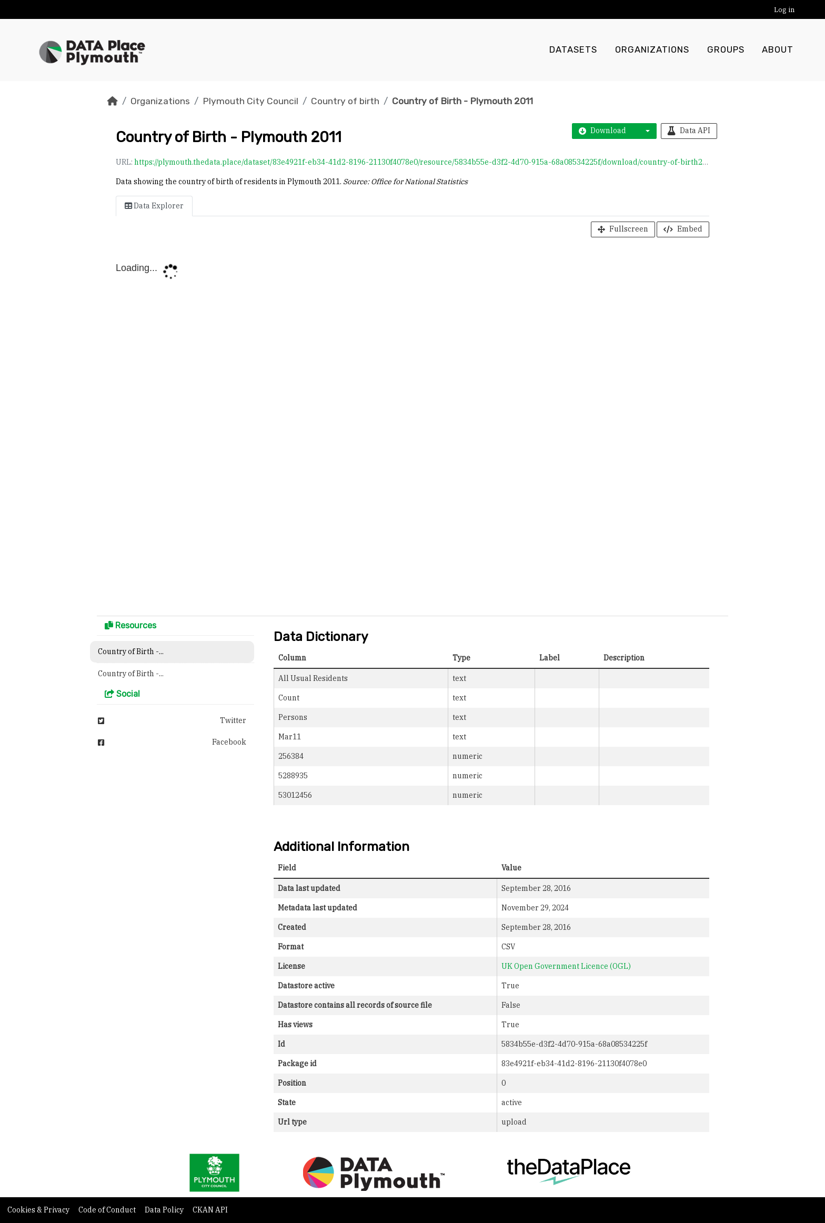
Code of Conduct (107, 1210)
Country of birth (345, 101)
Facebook (172, 742)
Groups (725, 50)
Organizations (652, 50)
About (777, 50)
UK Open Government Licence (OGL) (566, 966)
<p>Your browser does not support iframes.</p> (412, 429)
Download (602, 130)
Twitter (172, 720)
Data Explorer (154, 205)
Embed (682, 229)
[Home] (112, 101)
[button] (644, 131)
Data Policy (165, 1210)
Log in (784, 9)
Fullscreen (623, 229)
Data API (689, 130)
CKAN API (210, 1210)
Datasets (573, 50)
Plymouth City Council (250, 101)
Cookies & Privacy (39, 1210)
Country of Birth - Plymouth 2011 (462, 101)
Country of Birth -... (131, 651)
